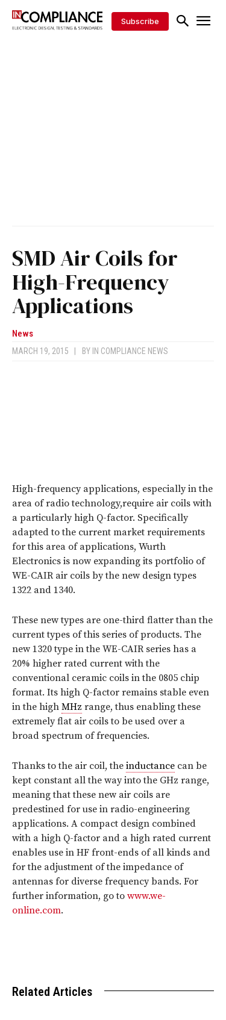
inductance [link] (150, 766)
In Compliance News (130, 351)
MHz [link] (71, 707)
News (22, 333)
